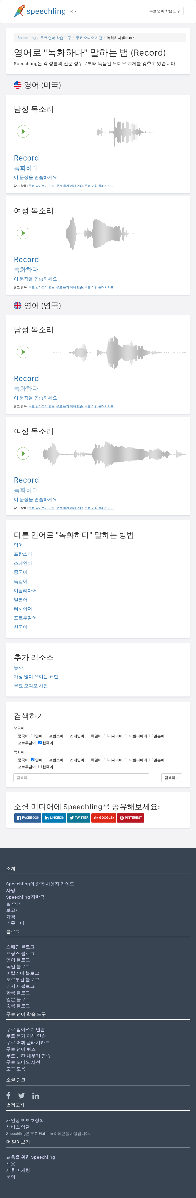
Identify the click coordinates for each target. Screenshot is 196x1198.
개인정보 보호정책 (25, 1120)
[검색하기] (81, 777)
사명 (10, 890)
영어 (18, 544)
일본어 (21, 599)
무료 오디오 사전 (89, 38)
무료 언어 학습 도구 (164, 11)
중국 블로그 (18, 1005)
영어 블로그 (18, 959)
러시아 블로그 (20, 986)
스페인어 (23, 563)
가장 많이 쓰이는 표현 (36, 676)
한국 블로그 (18, 992)
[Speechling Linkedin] (38, 1096)
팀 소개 (13, 903)
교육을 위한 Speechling (30, 1157)
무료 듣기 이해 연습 (26, 1035)
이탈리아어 (25, 590)
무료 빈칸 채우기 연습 (28, 1055)
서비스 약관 (18, 1127)
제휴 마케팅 (18, 1170)
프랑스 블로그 (20, 953)
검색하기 (172, 778)
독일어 (21, 581)
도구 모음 (16, 1068)
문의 (10, 1176)
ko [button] (73, 11)
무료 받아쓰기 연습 (25, 1029)
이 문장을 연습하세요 (35, 177)
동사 (18, 667)
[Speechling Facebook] (11, 1096)
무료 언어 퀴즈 (21, 1049)
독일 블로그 (18, 966)
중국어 (21, 572)
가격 (10, 916)
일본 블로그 (18, 999)
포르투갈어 (25, 617)
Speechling (27, 38)
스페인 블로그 (20, 946)
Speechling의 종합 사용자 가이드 (40, 883)
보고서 (13, 910)
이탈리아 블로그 (22, 973)
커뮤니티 (15, 923)
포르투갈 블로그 (22, 979)
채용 (10, 1163)
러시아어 (23, 608)
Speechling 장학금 (25, 897)
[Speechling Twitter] (24, 1096)
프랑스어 (23, 554)
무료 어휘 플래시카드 (28, 1042)
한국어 (21, 627)
